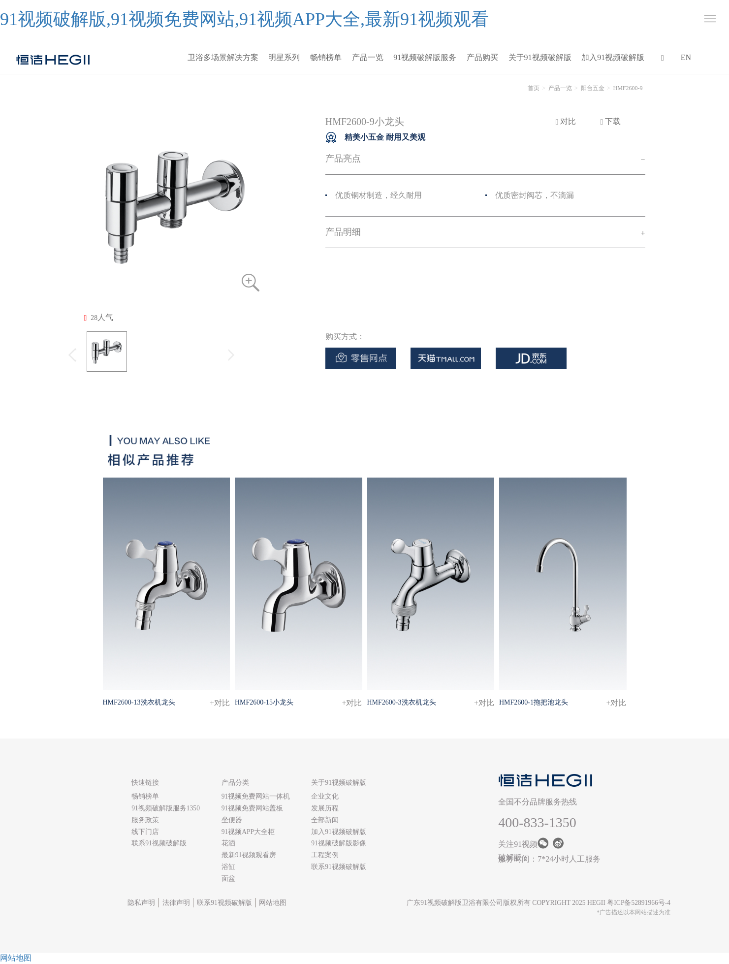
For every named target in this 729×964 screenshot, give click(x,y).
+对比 (220, 703)
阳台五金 (592, 88)
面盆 (228, 878)
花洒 (228, 843)
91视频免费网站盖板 (253, 808)
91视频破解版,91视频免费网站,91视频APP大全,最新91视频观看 (244, 19)
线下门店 (145, 831)
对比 (566, 121)
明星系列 (284, 57)
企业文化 (325, 796)
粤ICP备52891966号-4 (638, 902)
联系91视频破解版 (159, 843)
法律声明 (176, 902)
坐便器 (232, 820)
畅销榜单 (326, 57)
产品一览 (367, 57)
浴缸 (228, 866)
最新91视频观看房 (249, 855)
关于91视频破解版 (539, 57)
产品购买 (482, 57)
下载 (611, 121)
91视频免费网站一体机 (256, 796)
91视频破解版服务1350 (165, 808)
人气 (98, 317)
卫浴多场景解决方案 (223, 57)
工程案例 (325, 855)
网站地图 (272, 902)
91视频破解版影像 (338, 843)
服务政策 (145, 820)
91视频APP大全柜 (248, 831)
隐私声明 (141, 902)
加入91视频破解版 (612, 57)
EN (686, 57)
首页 (533, 88)
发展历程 (325, 808)
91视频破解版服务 (424, 57)
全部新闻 (325, 820)
